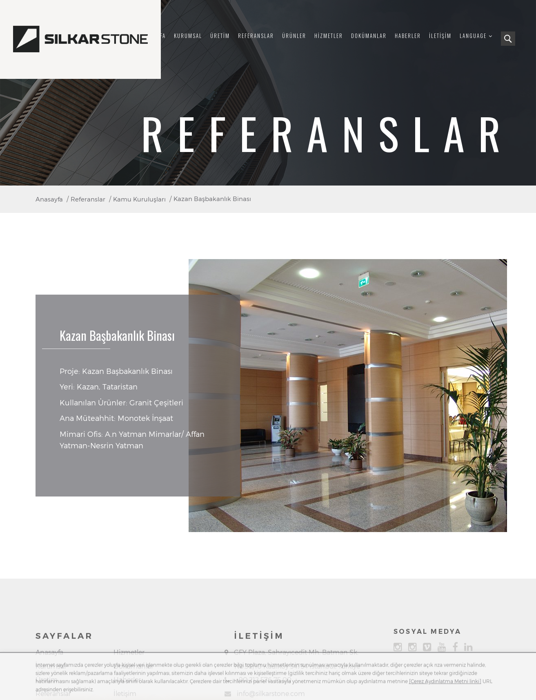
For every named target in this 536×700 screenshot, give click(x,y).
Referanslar (256, 36)
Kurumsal (188, 36)
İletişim (440, 36)
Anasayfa (49, 683)
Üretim (220, 36)
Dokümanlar (369, 36)
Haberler (408, 36)
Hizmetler (328, 36)
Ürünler (294, 36)
